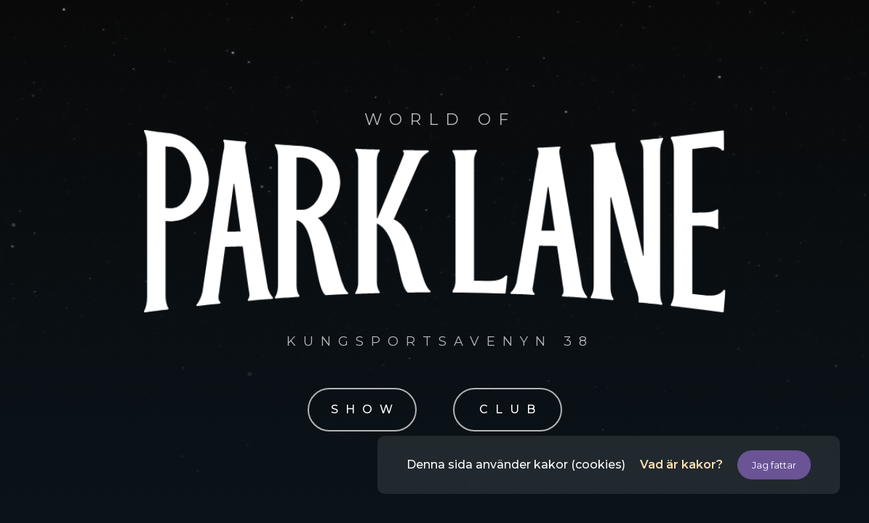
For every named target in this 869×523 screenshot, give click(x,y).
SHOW (365, 409)
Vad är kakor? (681, 464)
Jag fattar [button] (774, 465)
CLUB (510, 409)
